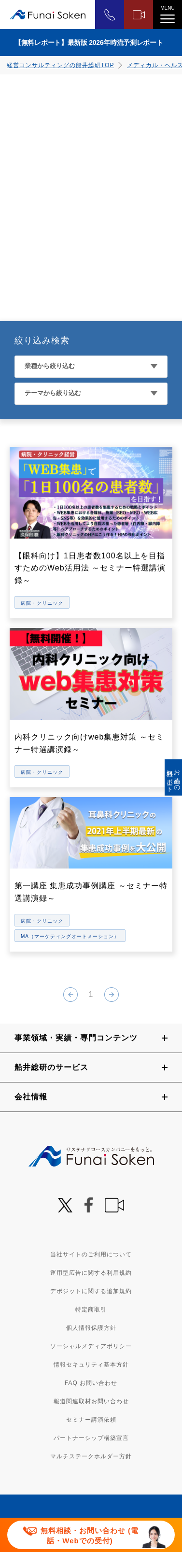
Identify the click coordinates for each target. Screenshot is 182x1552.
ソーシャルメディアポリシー (91, 1346)
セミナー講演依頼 (91, 1419)
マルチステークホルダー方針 (91, 1456)
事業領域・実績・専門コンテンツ (76, 1038)
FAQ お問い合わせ (91, 1383)
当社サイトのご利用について (91, 1254)
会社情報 (30, 1097)
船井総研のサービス (51, 1067)
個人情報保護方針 (91, 1327)
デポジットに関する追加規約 (91, 1291)
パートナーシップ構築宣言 (91, 1438)
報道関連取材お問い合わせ (91, 1401)
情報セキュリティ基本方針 (91, 1364)
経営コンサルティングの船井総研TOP (60, 65)
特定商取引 (91, 1309)
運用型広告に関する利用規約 (91, 1272)
